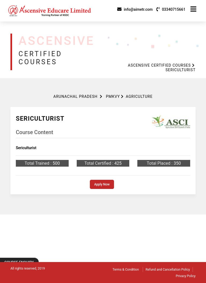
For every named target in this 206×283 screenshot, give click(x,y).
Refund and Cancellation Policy (168, 269)
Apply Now (102, 184)
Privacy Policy (186, 276)
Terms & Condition (125, 269)
